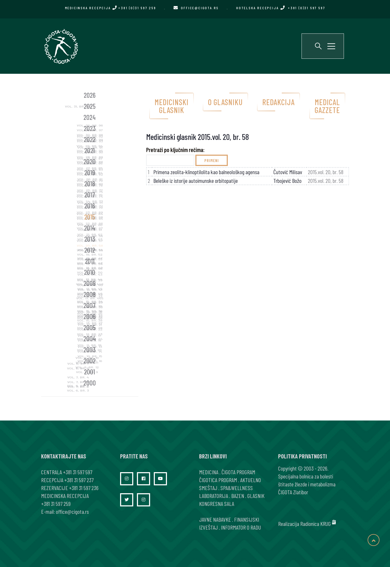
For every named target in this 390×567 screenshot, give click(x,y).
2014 (89, 228)
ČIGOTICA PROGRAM (218, 479)
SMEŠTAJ (208, 487)
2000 (89, 383)
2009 (89, 283)
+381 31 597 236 (83, 487)
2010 (89, 272)
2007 (89, 305)
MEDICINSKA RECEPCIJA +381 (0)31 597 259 (110, 8)
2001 (89, 372)
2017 (89, 194)
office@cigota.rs (200, 8)
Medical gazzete (327, 106)
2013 (89, 239)
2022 (90, 139)
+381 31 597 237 (78, 479)
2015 (89, 217)
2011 (90, 261)
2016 (89, 206)
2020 (89, 161)
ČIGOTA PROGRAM (238, 471)
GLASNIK (255, 495)
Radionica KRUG (315, 523)
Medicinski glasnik (171, 106)
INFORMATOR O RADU (241, 527)
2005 (89, 327)
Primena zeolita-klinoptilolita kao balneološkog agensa (206, 171)
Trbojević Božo (287, 180)
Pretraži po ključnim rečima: (175, 149)
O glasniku (225, 102)
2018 (89, 183)
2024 (89, 117)
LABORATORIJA (213, 495)
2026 (90, 95)
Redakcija (278, 102)
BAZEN (237, 495)
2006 (89, 316)
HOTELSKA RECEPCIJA (280, 8)
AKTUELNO (250, 479)
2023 (90, 128)
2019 (89, 172)
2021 (89, 150)
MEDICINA (208, 471)
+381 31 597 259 (56, 503)
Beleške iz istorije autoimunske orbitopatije (195, 180)
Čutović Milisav (287, 171)
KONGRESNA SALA (216, 503)
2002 (89, 360)
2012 (89, 250)
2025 (90, 106)
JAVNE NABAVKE (215, 519)
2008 (89, 294)
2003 (89, 349)
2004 (89, 338)
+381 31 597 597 (77, 471)
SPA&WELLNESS (236, 487)
